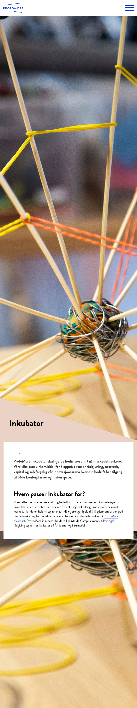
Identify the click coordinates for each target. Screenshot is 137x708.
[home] (13, 7)
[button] (129, 8)
